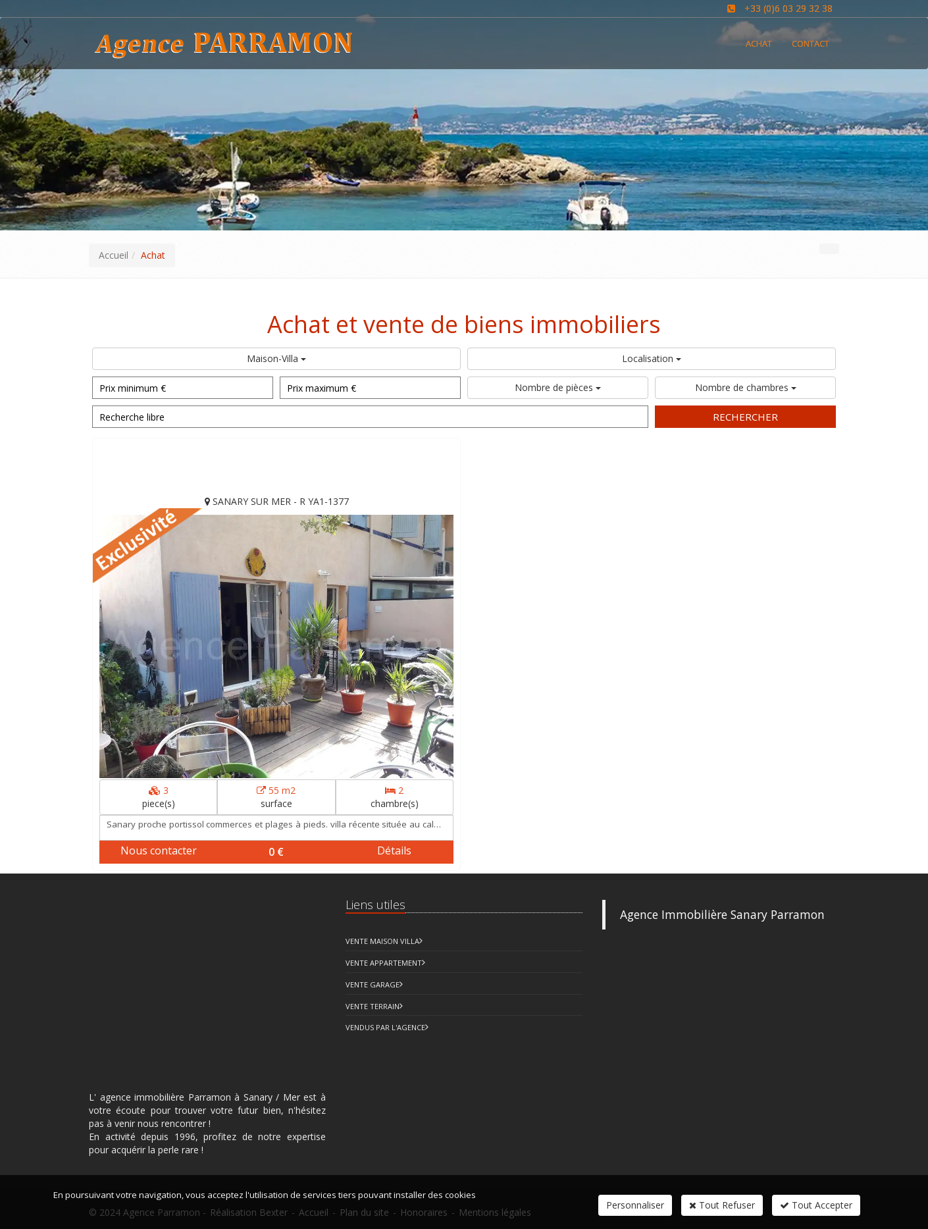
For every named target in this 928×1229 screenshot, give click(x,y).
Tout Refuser (722, 1205)
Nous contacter (158, 850)
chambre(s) (395, 797)
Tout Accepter (816, 1205)
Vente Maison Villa (382, 941)
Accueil (113, 255)
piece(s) (158, 797)
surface (276, 797)
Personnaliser (635, 1205)
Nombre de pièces (558, 387)
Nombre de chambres (745, 387)
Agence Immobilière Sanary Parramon (722, 914)
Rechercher (745, 416)
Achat (759, 43)
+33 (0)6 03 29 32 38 (788, 8)
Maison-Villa (276, 358)
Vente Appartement (384, 963)
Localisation (651, 358)
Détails (394, 850)
